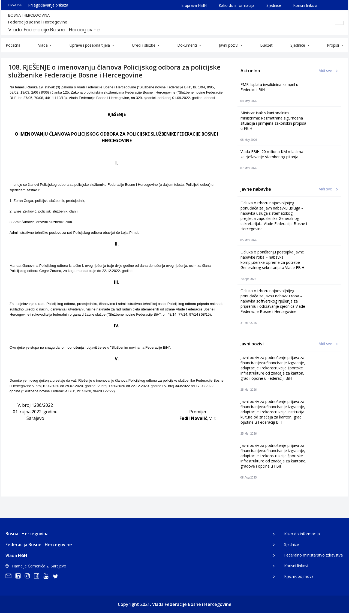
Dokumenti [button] (187, 45)
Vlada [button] (43, 45)
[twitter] (57, 576)
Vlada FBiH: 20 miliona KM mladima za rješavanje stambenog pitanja (271, 154)
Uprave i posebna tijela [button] (90, 45)
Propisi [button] (333, 45)
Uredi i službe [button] (144, 45)
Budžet (266, 45)
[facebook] (38, 576)
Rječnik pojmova (299, 576)
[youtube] (47, 576)
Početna (13, 45)
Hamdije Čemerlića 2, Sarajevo (35, 566)
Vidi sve (328, 70)
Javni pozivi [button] (229, 45)
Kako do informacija (236, 5)
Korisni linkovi (305, 5)
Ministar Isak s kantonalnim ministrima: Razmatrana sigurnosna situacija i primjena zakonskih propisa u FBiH (273, 120)
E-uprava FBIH (194, 5)
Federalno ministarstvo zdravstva (313, 555)
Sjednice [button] (298, 45)
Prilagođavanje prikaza (48, 5)
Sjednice (273, 5)
